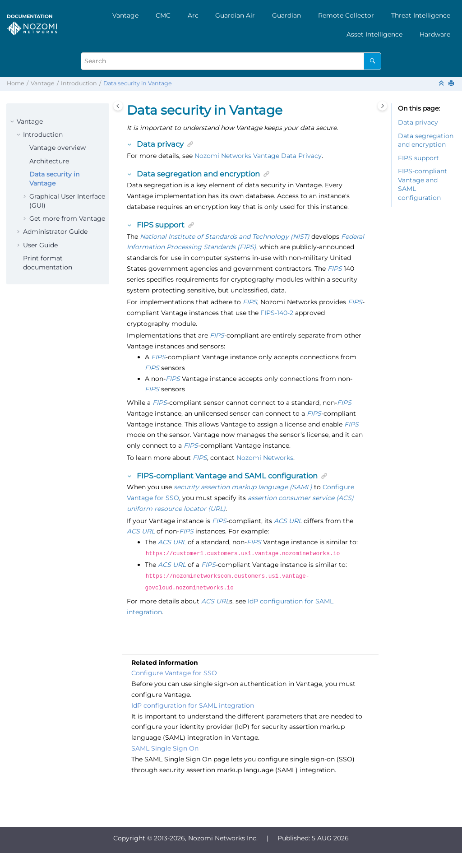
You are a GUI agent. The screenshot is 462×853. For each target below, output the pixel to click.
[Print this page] (452, 84)
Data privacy (418, 122)
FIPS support (418, 158)
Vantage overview (57, 148)
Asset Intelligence (374, 34)
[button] (13, 121)
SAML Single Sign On (165, 746)
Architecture (49, 161)
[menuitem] (125, 15)
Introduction (79, 83)
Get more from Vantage (67, 218)
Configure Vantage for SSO (174, 670)
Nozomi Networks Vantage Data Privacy (258, 156)
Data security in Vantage (137, 83)
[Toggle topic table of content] (382, 106)
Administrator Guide (55, 231)
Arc (193, 15)
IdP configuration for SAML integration (192, 703)
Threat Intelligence (420, 15)
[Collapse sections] (442, 84)
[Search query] (231, 61)
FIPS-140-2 (276, 313)
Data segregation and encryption (425, 140)
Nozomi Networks (264, 458)
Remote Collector (346, 15)
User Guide (40, 245)
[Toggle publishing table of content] (118, 106)
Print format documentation (47, 262)
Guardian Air (235, 15)
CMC (163, 15)
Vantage (125, 15)
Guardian (286, 15)
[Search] (372, 61)
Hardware (435, 34)
